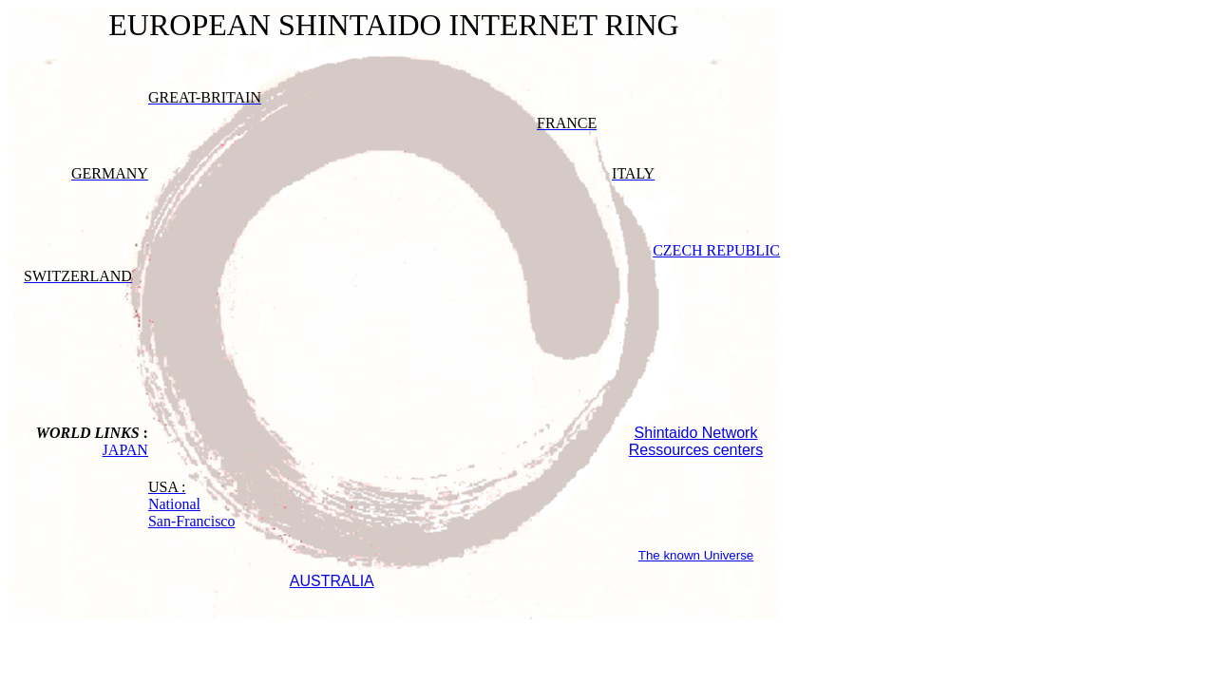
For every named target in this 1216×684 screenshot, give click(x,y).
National (174, 504)
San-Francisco (192, 521)
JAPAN (125, 450)
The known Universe (696, 555)
